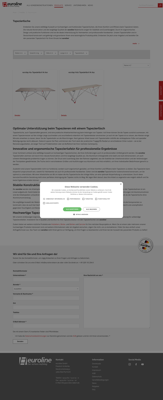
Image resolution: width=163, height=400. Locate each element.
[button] (81, 214)
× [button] (121, 184)
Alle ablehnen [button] (91, 209)
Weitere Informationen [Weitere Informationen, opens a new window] (86, 194)
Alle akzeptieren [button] (72, 209)
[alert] (81, 200)
